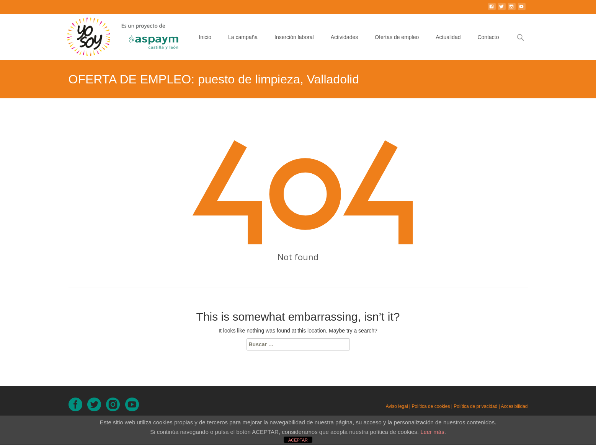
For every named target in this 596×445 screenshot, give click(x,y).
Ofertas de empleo (397, 44)
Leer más (432, 432)
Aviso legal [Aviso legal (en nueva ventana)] (397, 406)
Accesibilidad (514, 406)
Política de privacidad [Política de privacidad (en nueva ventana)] (475, 406)
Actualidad (448, 44)
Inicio (205, 44)
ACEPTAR (298, 440)
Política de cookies (430, 406)
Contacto (488, 44)
